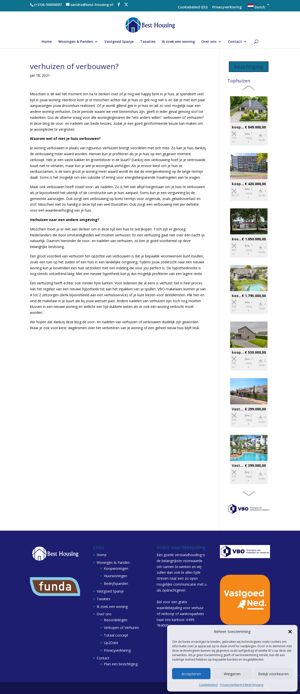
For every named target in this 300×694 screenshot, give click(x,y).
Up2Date (111, 642)
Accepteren (191, 673)
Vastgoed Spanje (119, 42)
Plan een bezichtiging (121, 664)
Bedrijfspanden (116, 583)
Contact (235, 42)
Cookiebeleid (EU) (193, 7)
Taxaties (147, 42)
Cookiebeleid (208, 685)
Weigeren (232, 673)
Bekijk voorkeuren (273, 673)
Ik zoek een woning (178, 42)
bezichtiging (248, 66)
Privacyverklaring (227, 7)
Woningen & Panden (75, 42)
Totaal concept (116, 635)
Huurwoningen (115, 575)
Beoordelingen (115, 620)
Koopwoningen (116, 568)
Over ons (208, 42)
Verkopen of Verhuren (121, 627)
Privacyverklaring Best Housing (241, 685)
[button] (290, 631)
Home (47, 42)
